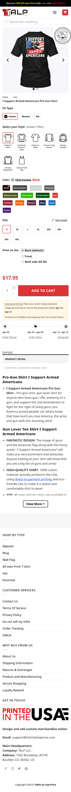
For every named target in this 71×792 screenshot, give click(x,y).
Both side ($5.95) (34, 262)
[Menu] (54, 12)
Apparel (8, 546)
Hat (5, 573)
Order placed (9, 337)
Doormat (8, 580)
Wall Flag (8, 560)
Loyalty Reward (13, 690)
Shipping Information (17, 663)
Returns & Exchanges (17, 670)
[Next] (63, 60)
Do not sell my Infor (16, 622)
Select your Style (13, 127)
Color (16, 180)
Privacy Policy (12, 615)
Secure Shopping (14, 683)
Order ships (35, 337)
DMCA (6, 635)
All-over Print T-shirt (16, 566)
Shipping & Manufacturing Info (26, 368)
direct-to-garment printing (33, 479)
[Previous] (8, 60)
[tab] (35, 358)
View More (34, 504)
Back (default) (33, 250)
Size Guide (61, 220)
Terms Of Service (14, 608)
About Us (9, 656)
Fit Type (7, 108)
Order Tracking (13, 628)
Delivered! (63, 337)
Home (5, 97)
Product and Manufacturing (21, 677)
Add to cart (43, 290)
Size (34, 220)
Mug (5, 553)
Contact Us (10, 601)
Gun (15, 97)
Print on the (10, 250)
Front (27, 256)
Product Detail (15, 359)
